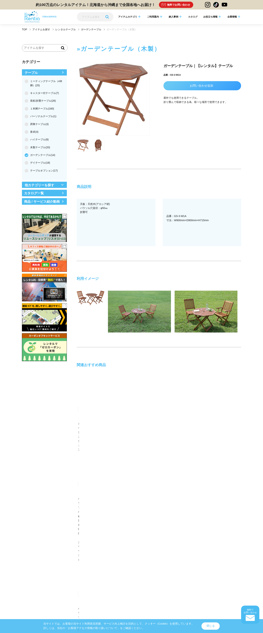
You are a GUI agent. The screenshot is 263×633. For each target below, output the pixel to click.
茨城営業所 (204, 529)
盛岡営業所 (71, 529)
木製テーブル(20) (38, 147)
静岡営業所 (27, 540)
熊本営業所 (27, 546)
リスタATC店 (161, 559)
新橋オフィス (161, 534)
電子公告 (213, 606)
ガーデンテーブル (91, 29)
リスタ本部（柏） (208, 534)
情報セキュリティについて (123, 606)
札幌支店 (70, 509)
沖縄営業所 (115, 546)
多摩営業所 (71, 534)
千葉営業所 (27, 534)
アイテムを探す (41, 29)
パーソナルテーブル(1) (42, 116)
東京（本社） (28, 509)
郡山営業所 (115, 529)
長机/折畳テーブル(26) (41, 101)
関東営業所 (160, 529)
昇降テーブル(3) (38, 124)
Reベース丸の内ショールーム (80, 559)
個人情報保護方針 (79, 606)
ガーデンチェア (86, 423)
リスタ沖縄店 (28, 565)
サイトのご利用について (99, 606)
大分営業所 (204, 540)
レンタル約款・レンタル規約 (57, 606)
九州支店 (70, 515)
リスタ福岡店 (205, 559)
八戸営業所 (27, 529)
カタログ (193, 16)
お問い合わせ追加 (201, 85)
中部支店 (159, 509)
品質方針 (140, 606)
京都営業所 (71, 540)
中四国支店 (27, 515)
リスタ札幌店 (28, 559)
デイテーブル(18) (38, 163)
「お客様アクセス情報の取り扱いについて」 (92, 628)
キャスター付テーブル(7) (43, 93)
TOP (24, 29)
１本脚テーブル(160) (40, 109)
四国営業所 (115, 540)
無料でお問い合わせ (178, 4)
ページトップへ (131, 488)
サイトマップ (37, 606)
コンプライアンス (154, 606)
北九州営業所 (161, 540)
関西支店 (203, 509)
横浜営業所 (115, 534)
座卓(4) (33, 132)
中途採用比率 (225, 606)
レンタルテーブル (65, 29)
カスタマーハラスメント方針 (176, 606)
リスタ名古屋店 (118, 559)
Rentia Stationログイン (130, 616)
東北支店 (114, 509)
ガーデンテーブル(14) (41, 155)
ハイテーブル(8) (38, 139)
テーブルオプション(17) (42, 171)
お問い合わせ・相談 (154, 452)
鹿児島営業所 (72, 546)
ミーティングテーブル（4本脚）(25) (43, 83)
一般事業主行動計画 (199, 606)
